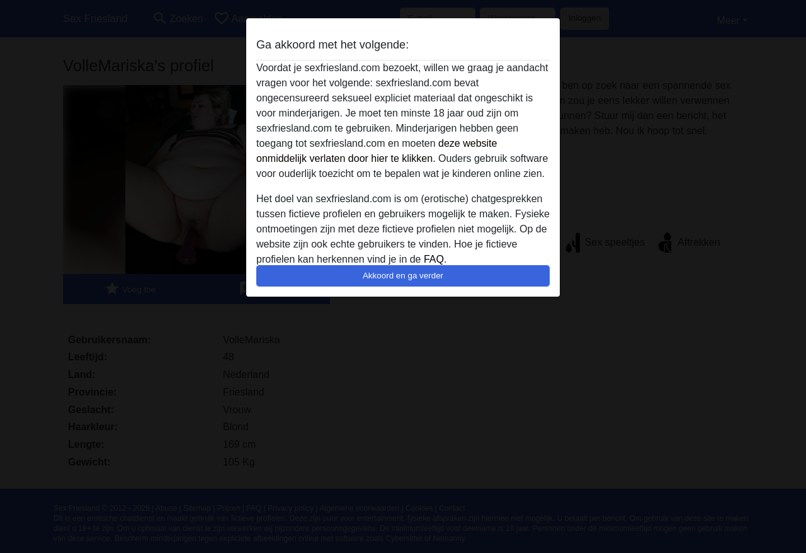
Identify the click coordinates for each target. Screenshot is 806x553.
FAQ (434, 259)
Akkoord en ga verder (403, 275)
